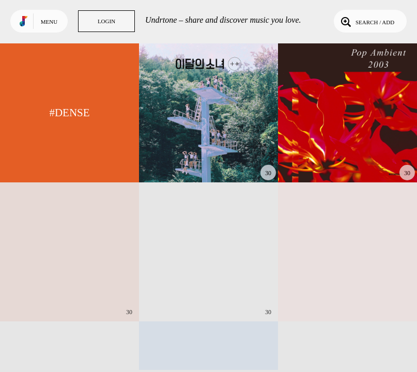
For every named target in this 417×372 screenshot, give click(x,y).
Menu (49, 22)
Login (106, 21)
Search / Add (366, 21)
